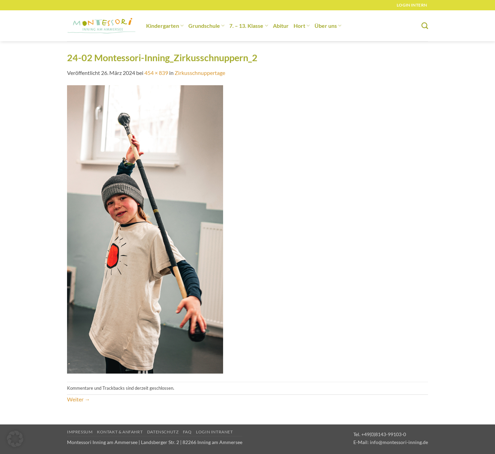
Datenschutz (163, 431)
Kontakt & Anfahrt (120, 431)
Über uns (328, 25)
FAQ (187, 431)
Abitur (281, 25)
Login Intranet (214, 431)
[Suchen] (424, 25)
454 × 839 (156, 72)
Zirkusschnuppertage (200, 72)
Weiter (78, 399)
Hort (302, 25)
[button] (15, 439)
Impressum (80, 431)
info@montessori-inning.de (399, 442)
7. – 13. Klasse (248, 25)
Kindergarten (165, 25)
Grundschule (206, 25)
